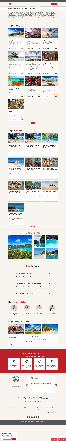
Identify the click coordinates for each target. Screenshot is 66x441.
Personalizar (4, 438)
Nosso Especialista (32, 24)
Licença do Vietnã (23, 437)
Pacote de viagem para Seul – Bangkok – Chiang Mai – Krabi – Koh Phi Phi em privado (15, 161)
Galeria (22, 24)
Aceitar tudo (14, 438)
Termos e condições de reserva (50, 425)
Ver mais (33, 242)
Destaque (18, 24)
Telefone (64, 439)
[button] (27, 401)
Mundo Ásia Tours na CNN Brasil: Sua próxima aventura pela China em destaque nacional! (16, 352)
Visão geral (10, 24)
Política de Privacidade (49, 423)
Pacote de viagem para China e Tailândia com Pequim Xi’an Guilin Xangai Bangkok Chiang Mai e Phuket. (33, 79)
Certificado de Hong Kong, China (40, 437)
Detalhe (22, 64)
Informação (26, 24)
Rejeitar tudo (9, 438)
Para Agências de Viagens (50, 428)
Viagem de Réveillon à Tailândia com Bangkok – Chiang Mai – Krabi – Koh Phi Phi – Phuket (15, 230)
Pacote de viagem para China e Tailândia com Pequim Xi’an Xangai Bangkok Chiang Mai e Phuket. (15, 79)
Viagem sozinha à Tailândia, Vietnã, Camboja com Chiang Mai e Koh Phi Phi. (49, 79)
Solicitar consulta (54, 439)
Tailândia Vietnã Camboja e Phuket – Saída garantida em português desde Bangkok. (15, 104)
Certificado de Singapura (31, 437)
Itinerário (14, 24)
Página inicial (2, 22)
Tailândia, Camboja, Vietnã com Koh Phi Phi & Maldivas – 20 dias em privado (15, 185)
